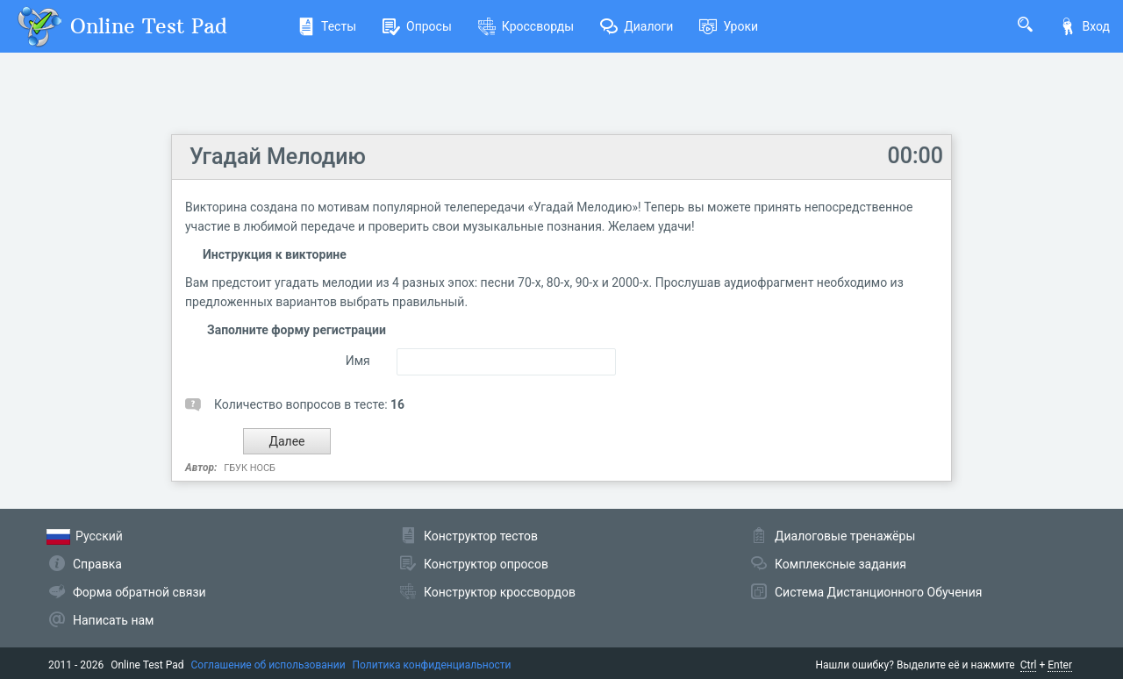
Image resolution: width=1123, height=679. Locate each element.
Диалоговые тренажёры (845, 536)
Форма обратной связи (139, 592)
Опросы (417, 26)
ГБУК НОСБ (249, 468)
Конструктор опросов (486, 564)
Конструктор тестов (481, 536)
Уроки (728, 26)
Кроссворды (526, 26)
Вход (1084, 26)
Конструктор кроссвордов (500, 592)
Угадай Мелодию (278, 156)
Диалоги (636, 26)
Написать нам (113, 620)
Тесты (326, 26)
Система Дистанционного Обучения (878, 592)
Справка (97, 564)
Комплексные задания (840, 564)
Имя (358, 361)
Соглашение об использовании (268, 665)
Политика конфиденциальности (432, 665)
